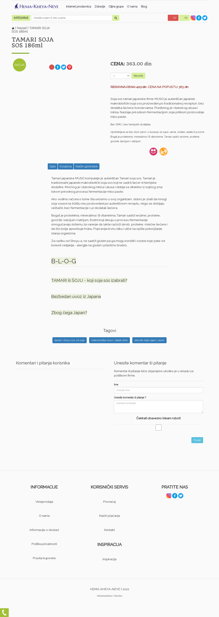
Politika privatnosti (44, 544)
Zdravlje (100, 6)
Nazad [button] (22, 28)
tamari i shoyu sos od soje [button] (69, 340)
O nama (132, 6)
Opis (52, 166)
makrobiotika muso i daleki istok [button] (109, 340)
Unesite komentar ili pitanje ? (130, 397)
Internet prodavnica (78, 6)
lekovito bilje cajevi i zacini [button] (149, 340)
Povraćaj (109, 501)
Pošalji (197, 440)
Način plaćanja (109, 515)
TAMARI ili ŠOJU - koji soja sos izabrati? (89, 280)
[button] (173, 18)
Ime (116, 384)
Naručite (138, 75)
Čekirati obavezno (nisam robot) (158, 418)
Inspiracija (109, 559)
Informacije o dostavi (44, 530)
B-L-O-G (63, 261)
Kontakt (109, 530)
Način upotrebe (87, 166)
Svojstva (66, 166)
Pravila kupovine (44, 558)
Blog (144, 6)
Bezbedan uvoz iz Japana (76, 296)
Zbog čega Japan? (69, 312)
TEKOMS (118, 596)
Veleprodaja (44, 501)
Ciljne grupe (116, 6)
